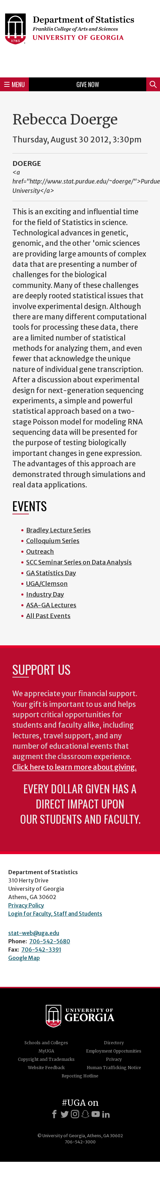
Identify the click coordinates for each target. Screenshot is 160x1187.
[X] (65, 1114)
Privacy (114, 1059)
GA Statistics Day (51, 573)
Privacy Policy (26, 905)
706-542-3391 (41, 949)
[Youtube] (96, 1114)
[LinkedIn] (106, 1114)
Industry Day (45, 594)
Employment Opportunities (113, 1051)
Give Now (87, 84)
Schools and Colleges (46, 1042)
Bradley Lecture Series (58, 530)
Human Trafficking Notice (114, 1067)
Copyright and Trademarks (46, 1059)
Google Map (24, 957)
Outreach (40, 551)
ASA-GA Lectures (51, 605)
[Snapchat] (85, 1114)
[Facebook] (54, 1114)
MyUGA (46, 1051)
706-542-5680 (49, 941)
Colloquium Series (52, 541)
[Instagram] (75, 1114)
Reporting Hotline (80, 1075)
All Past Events (48, 616)
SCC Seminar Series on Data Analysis (79, 562)
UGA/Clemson (47, 584)
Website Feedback (46, 1067)
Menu (14, 84)
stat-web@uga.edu (33, 932)
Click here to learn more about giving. (74, 767)
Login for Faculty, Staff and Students (55, 913)
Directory (114, 1042)
